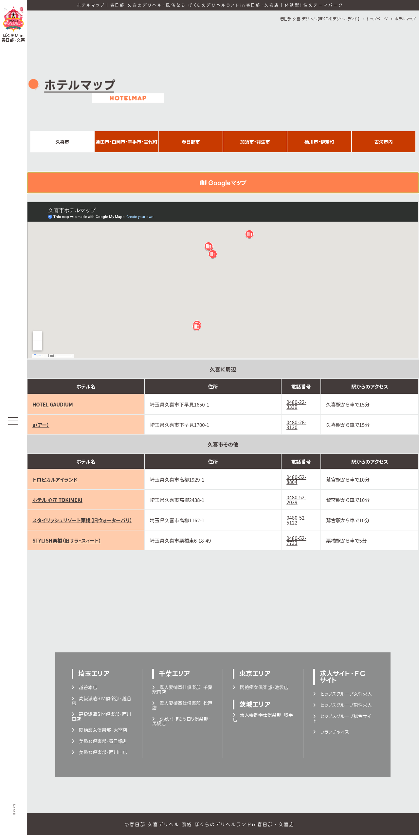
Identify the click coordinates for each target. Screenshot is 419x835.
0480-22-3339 (296, 404)
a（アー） (40, 424)
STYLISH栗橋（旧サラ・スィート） (66, 540)
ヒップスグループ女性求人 (342, 694)
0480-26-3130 (296, 424)
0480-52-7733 (296, 540)
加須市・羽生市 (255, 141)
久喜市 (62, 141)
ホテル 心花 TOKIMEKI (57, 499)
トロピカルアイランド (55, 479)
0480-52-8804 (296, 479)
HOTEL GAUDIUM (52, 404)
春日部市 (191, 141)
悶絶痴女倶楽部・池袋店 (260, 687)
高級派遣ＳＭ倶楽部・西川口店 (101, 717)
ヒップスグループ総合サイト (342, 719)
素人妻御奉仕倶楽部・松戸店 (182, 705)
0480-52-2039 (296, 500)
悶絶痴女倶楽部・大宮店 (99, 730)
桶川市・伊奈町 (319, 141)
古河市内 (383, 141)
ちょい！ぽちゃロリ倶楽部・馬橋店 (181, 721)
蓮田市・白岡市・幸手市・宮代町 (126, 141)
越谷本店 (84, 687)
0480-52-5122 (296, 520)
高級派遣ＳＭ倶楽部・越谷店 (101, 701)
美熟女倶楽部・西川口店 (99, 752)
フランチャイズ (331, 732)
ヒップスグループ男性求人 (342, 705)
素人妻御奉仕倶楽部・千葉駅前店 (182, 690)
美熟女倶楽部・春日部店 (99, 741)
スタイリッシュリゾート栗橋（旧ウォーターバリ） (82, 520)
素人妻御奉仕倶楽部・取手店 (263, 717)
